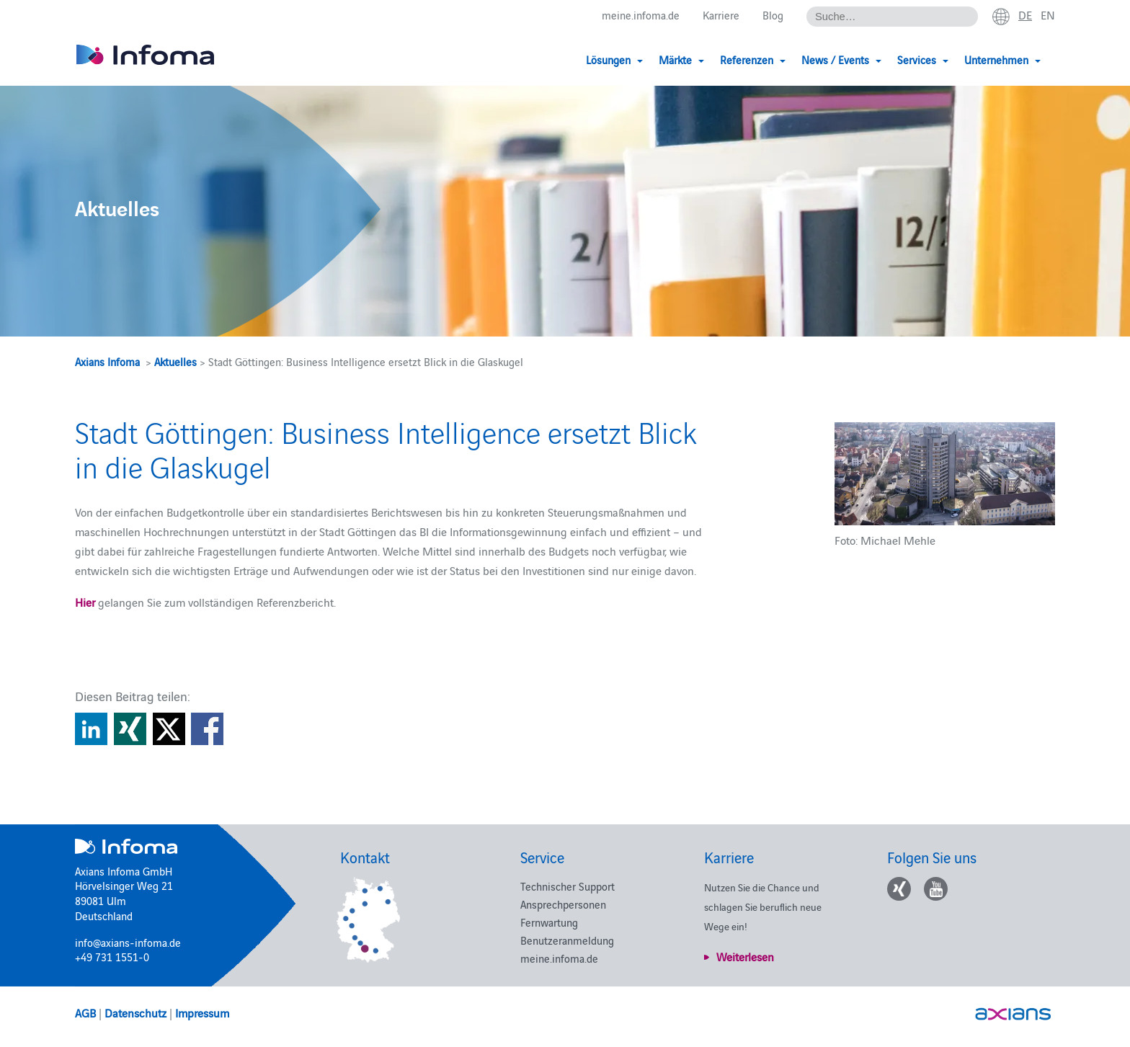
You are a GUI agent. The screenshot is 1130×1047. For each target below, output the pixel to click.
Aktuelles (175, 361)
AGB (85, 1012)
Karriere (721, 15)
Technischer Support (567, 886)
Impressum (202, 1012)
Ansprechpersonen (563, 904)
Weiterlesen (745, 956)
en (1048, 15)
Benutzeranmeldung (567, 940)
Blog (772, 15)
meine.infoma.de (641, 15)
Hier (85, 602)
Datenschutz (135, 1012)
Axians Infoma (107, 361)
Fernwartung (549, 922)
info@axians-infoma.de (128, 942)
